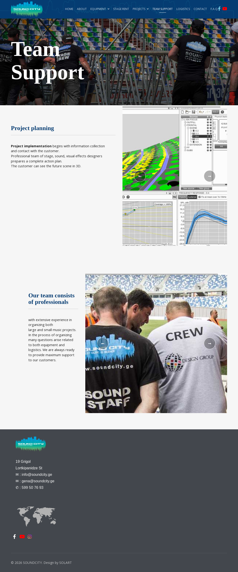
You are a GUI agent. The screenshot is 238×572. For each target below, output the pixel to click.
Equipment (98, 9)
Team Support (162, 9)
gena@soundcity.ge (38, 481)
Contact (200, 9)
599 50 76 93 (32, 488)
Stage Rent (121, 9)
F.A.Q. (214, 9)
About (82, 9)
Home (69, 9)
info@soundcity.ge (37, 475)
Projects (139, 9)
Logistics (183, 9)
